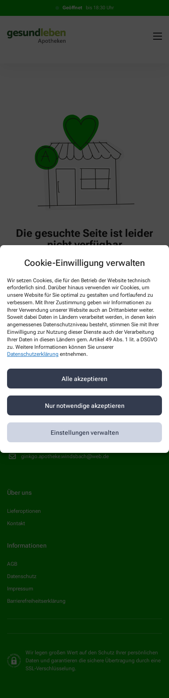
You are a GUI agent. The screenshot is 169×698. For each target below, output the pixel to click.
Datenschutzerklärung (33, 354)
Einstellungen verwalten (85, 432)
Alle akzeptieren (84, 378)
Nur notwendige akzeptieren (85, 405)
